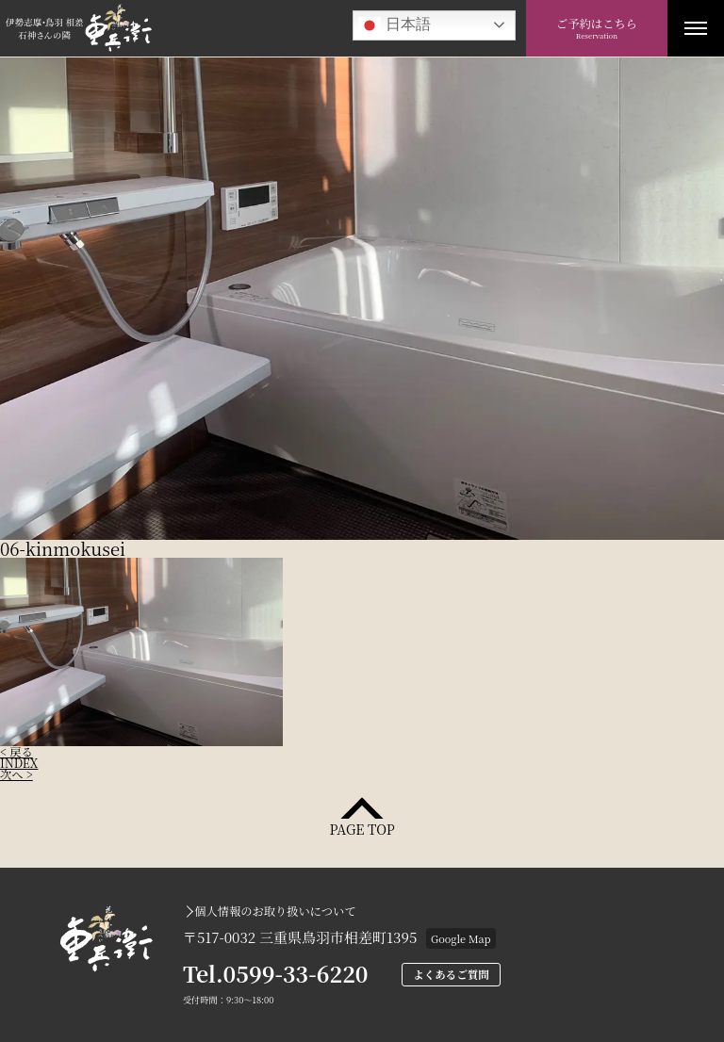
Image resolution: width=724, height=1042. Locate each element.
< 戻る (16, 751)
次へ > (16, 774)
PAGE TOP (361, 828)
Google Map (460, 938)
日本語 (394, 25)
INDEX (19, 763)
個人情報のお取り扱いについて (274, 911)
